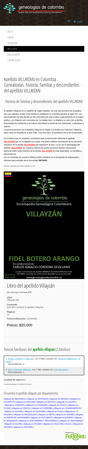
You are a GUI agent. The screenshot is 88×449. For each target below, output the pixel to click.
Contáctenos (14, 60)
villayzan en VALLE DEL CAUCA (57, 424)
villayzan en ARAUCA (59, 399)
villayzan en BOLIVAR (25, 402)
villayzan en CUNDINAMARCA (67, 408)
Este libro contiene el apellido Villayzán (25, 307)
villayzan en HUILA (55, 411)
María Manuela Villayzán (19, 369)
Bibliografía (14, 54)
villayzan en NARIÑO (65, 414)
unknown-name (61, 369)
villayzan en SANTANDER (71, 421)
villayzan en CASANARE (36, 405)
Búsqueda (12, 43)
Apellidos (12, 49)
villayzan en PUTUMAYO (41, 417)
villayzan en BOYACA (46, 402)
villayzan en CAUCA (57, 405)
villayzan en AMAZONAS (14, 399)
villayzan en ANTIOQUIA (37, 399)
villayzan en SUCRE (13, 424)
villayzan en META (46, 414)
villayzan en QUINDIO (63, 417)
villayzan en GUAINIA (13, 411)
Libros (11, 37)
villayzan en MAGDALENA (25, 414)
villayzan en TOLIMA (32, 424)
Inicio (10, 31)
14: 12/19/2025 (22, 316)
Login (80, 21)
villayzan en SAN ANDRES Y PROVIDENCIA (38, 421)
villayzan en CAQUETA (14, 405)
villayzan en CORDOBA (42, 408)
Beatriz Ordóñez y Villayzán (21, 358)
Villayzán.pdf (13, 300)
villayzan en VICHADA (22, 427)
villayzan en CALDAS (66, 402)
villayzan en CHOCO (21, 408)
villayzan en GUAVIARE (35, 411)
